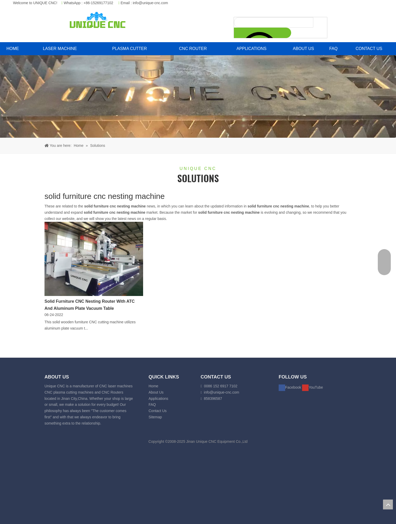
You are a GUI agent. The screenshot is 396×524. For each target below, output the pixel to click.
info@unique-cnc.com (150, 3)
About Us (156, 392)
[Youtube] (312, 387)
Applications (158, 398)
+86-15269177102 (98, 3)
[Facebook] (290, 387)
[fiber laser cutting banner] (198, 96)
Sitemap (155, 417)
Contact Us (158, 411)
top (388, 504)
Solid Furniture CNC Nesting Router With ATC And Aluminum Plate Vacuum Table (89, 305)
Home (153, 386)
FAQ (152, 404)
